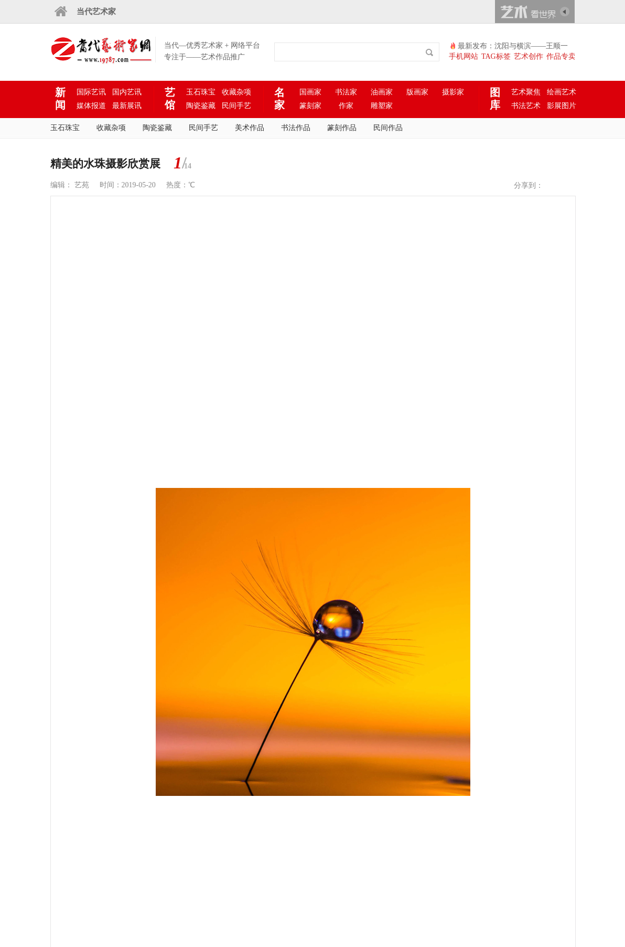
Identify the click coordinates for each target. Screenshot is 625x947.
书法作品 (295, 128)
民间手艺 (236, 106)
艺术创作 (528, 56)
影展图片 (561, 106)
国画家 (310, 92)
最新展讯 (127, 106)
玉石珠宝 (200, 92)
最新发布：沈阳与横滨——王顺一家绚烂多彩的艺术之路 (513, 46)
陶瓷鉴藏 (200, 106)
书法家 (346, 92)
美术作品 (249, 128)
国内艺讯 (127, 92)
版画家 (417, 92)
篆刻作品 (342, 128)
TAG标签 (496, 56)
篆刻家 (310, 106)
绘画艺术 (561, 92)
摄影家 (453, 92)
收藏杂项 (236, 92)
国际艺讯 (91, 92)
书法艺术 (526, 106)
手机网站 (463, 56)
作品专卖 (561, 56)
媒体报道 (91, 106)
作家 (346, 106)
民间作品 (388, 128)
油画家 (382, 92)
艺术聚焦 (526, 92)
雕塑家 (382, 106)
